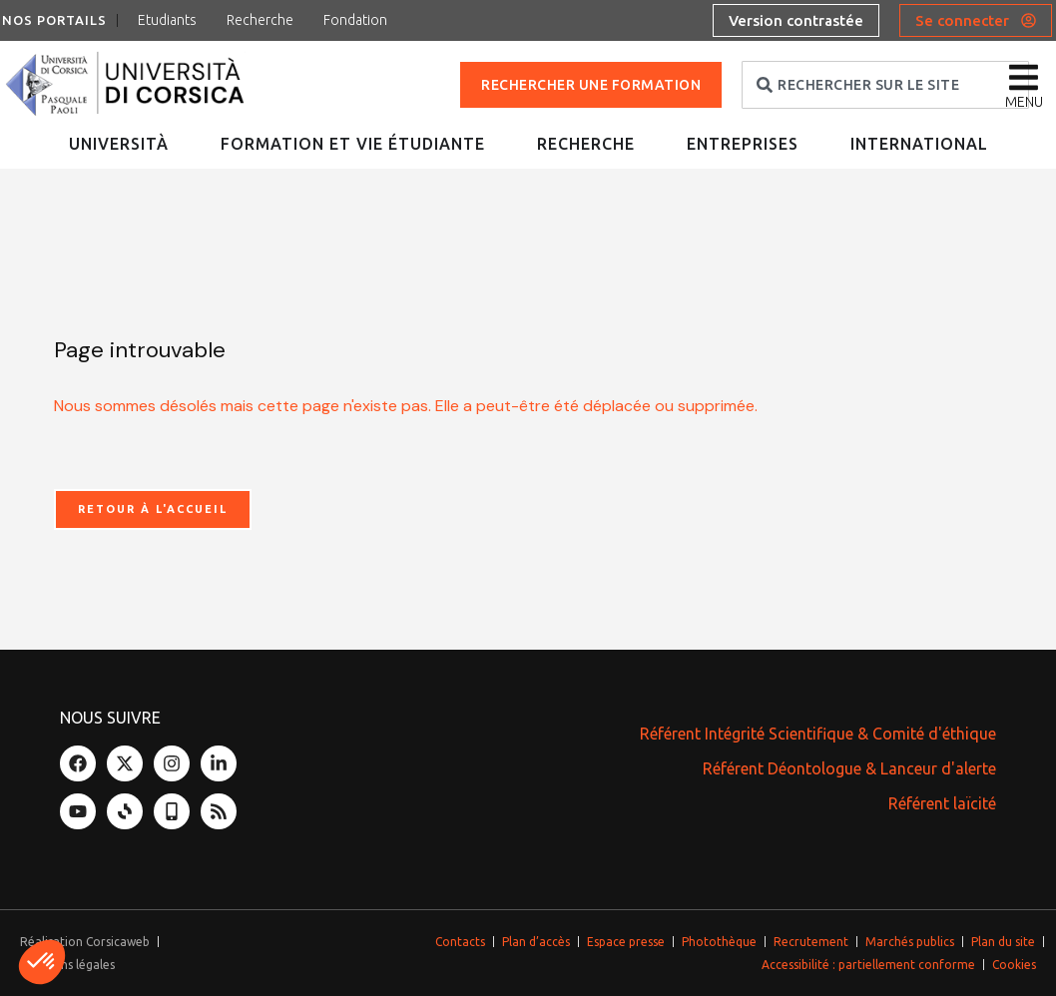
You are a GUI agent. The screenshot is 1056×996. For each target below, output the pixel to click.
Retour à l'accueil (153, 509)
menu (1024, 102)
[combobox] (885, 85)
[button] (42, 962)
